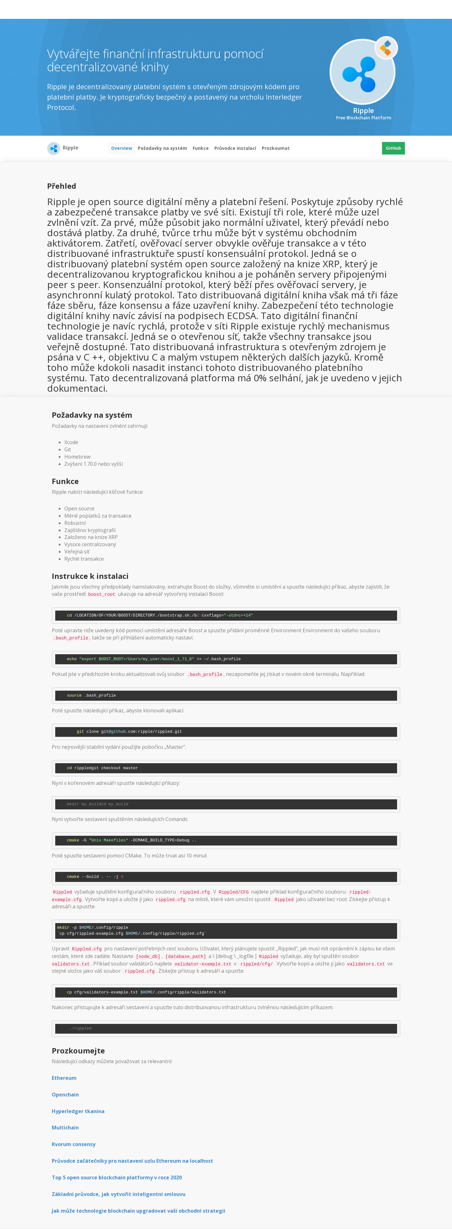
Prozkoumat (276, 148)
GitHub (393, 148)
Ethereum (64, 1077)
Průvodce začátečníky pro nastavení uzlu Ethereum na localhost (132, 1160)
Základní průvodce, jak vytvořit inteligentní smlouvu (119, 1194)
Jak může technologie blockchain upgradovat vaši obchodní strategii (138, 1210)
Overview (121, 148)
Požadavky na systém (162, 148)
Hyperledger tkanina (78, 1111)
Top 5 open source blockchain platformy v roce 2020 (117, 1177)
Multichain (65, 1127)
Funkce (201, 148)
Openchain (65, 1094)
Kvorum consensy (73, 1144)
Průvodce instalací (235, 148)
